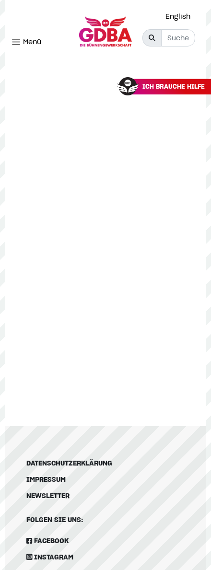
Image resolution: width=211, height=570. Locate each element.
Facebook (47, 540)
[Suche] (178, 38)
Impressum (46, 479)
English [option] (177, 16)
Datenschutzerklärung (69, 463)
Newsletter (48, 495)
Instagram (49, 557)
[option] (180, 16)
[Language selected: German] (180, 16)
